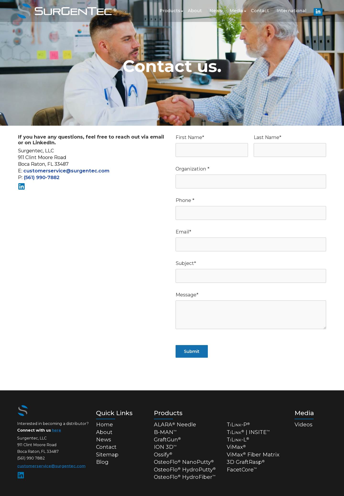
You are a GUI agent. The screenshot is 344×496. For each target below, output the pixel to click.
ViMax (236, 447)
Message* (187, 295)
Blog (102, 462)
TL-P (238, 424)
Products (170, 10)
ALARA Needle (175, 424)
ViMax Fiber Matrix (253, 454)
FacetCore (242, 469)
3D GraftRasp (246, 462)
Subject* (186, 263)
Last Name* (267, 137)
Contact (260, 10)
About (195, 10)
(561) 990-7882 (41, 177)
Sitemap (107, 454)
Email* (183, 232)
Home (104, 424)
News (216, 10)
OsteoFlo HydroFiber (184, 477)
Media (236, 10)
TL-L (238, 439)
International (291, 10)
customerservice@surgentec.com (66, 171)
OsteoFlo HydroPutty (185, 469)
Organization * (193, 169)
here (56, 430)
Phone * (185, 200)
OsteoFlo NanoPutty (184, 462)
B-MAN (165, 432)
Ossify (163, 454)
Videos (303, 424)
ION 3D (165, 447)
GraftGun (167, 439)
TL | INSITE (248, 432)
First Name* (190, 137)
